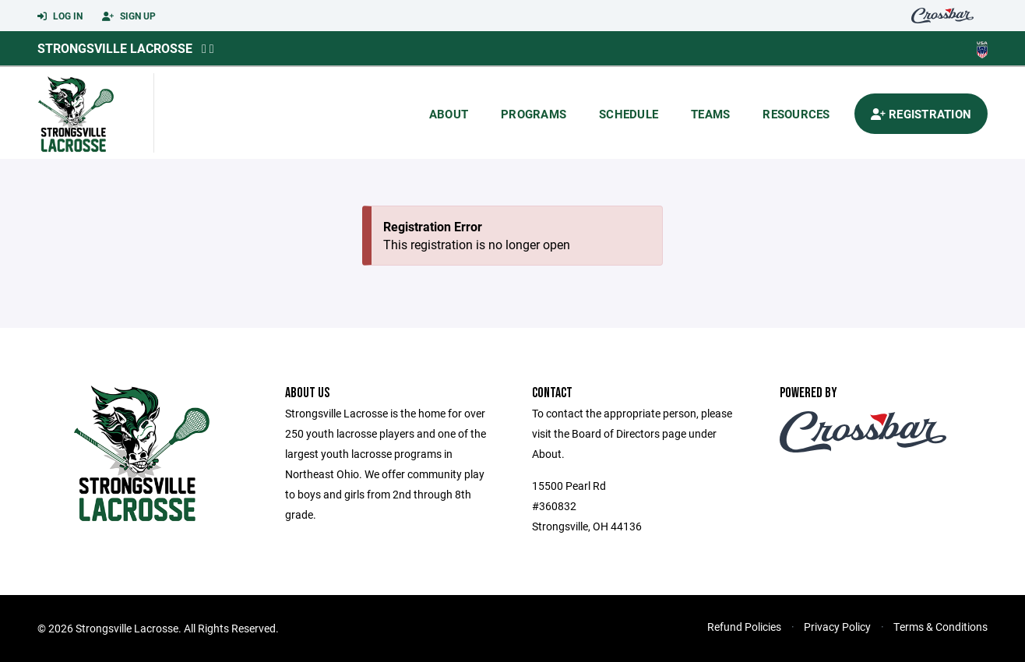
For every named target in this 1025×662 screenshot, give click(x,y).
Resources (796, 113)
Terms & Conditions (940, 626)
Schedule (628, 113)
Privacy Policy (837, 626)
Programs (533, 113)
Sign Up (129, 16)
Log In (60, 16)
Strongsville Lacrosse (114, 48)
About (448, 113)
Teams (710, 113)
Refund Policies (744, 626)
